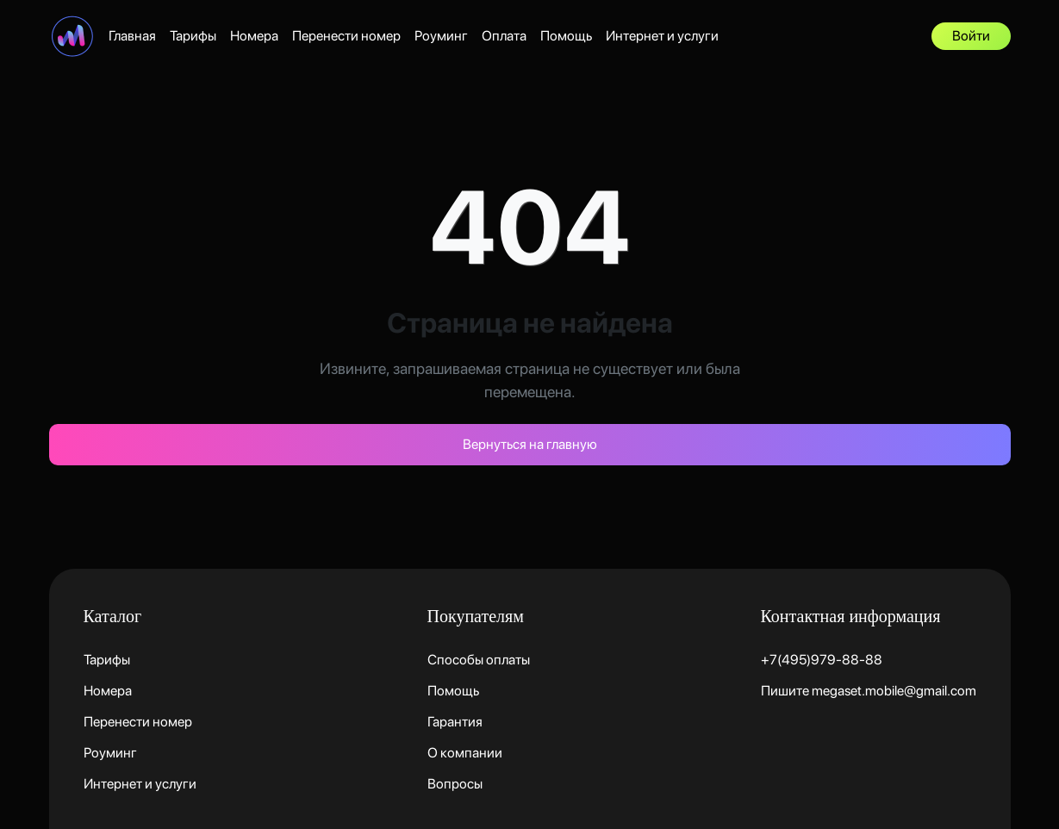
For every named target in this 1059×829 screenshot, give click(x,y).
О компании (464, 753)
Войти (971, 36)
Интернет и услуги (662, 36)
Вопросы (455, 784)
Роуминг (441, 36)
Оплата (504, 36)
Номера (254, 36)
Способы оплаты (478, 659)
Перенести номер (346, 36)
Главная (132, 36)
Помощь (566, 36)
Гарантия (455, 722)
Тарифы (193, 36)
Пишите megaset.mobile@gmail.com (868, 691)
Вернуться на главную (530, 444)
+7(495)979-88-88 (821, 659)
